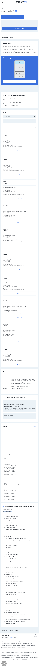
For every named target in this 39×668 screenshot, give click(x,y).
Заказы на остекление (27, 643)
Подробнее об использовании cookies (21, 655)
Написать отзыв (19, 28)
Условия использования (6, 647)
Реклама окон (18, 643)
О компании (4, 37)
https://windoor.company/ (15, 102)
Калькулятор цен (12, 17)
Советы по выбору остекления (18, 641)
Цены (11, 37)
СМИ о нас (9, 641)
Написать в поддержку (30, 645)
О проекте (3, 641)
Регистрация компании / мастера (8, 643)
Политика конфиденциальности (18, 647)
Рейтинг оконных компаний (19, 645)
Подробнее (24, 659)
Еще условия (19, 126)
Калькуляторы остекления (6, 645)
